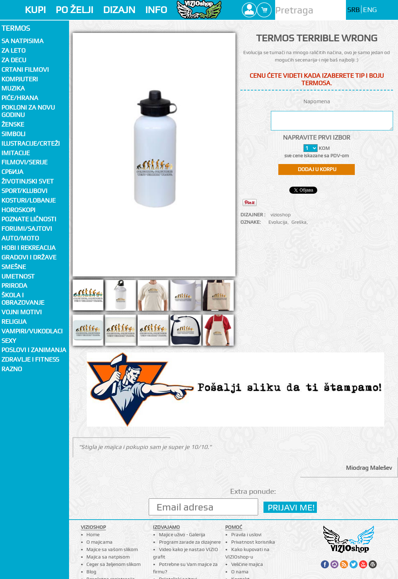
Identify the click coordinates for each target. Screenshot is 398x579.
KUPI (35, 10)
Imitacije (15, 153)
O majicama (99, 542)
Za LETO (13, 50)
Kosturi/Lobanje (28, 200)
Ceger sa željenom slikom (113, 564)
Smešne (13, 266)
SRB (353, 10)
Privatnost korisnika (253, 542)
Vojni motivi (21, 312)
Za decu (13, 60)
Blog (91, 571)
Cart (264, 9)
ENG (370, 10)
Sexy (8, 340)
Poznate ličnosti (28, 219)
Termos (15, 28)
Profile (249, 9)
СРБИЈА (12, 171)
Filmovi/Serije (24, 162)
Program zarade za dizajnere (190, 542)
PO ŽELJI (74, 10)
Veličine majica (247, 564)
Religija (14, 321)
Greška (299, 222)
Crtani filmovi (25, 69)
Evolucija (278, 222)
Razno (11, 369)
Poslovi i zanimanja (33, 349)
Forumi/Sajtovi (26, 228)
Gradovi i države (28, 257)
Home (93, 534)
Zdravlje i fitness (30, 359)
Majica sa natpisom (108, 557)
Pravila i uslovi (246, 534)
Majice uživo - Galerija (182, 534)
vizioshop (281, 214)
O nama (240, 571)
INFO (156, 10)
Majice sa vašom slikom (112, 549)
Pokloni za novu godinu (28, 111)
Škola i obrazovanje (22, 298)
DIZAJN (119, 10)
